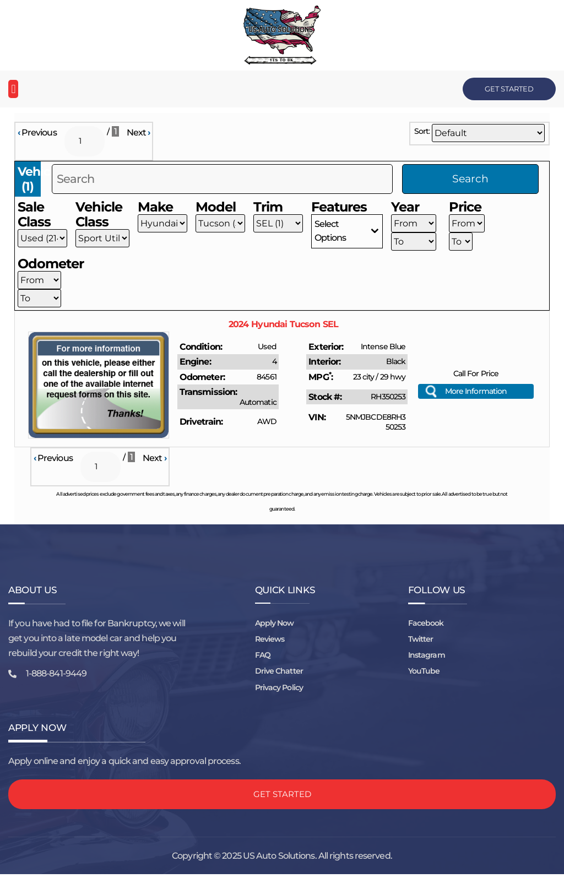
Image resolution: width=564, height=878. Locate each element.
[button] (13, 89)
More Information (476, 393)
